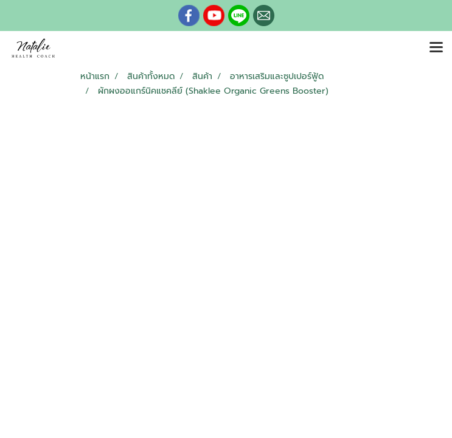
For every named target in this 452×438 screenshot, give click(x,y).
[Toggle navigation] (436, 48)
